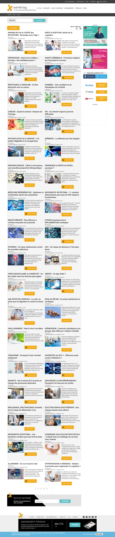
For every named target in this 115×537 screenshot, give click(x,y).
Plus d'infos (26, 534)
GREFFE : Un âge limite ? (55, 274)
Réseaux (79, 8)
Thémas (93, 1)
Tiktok (93, 516)
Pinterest (90, 516)
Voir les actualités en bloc (80, 28)
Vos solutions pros (101, 98)
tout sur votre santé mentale (101, 85)
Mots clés (12, 20)
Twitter (87, 516)
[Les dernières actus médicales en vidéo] (95, 124)
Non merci (99, 534)
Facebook (84, 516)
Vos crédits (101, 92)
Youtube (96, 516)
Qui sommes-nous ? (51, 517)
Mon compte (103, 1)
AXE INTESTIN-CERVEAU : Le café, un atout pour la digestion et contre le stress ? (25, 301)
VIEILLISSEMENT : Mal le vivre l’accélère (25, 328)
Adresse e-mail (39, 498)
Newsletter (40, 517)
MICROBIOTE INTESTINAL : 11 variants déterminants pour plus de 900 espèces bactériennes (62, 194)
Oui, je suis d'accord (88, 534)
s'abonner (75, 525)
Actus (39, 8)
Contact (75, 517)
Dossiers (46, 8)
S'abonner (65, 501)
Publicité (62, 517)
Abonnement (69, 8)
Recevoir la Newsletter (95, 73)
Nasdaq (94, 7)
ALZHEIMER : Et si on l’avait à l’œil (22, 464)
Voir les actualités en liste (76, 28)
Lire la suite (31, 52)
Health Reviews (57, 8)
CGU (69, 517)
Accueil (9, 14)
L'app (87, 1)
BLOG (85, 8)
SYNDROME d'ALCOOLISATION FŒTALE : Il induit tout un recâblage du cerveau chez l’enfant (62, 436)
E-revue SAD (80, 1)
